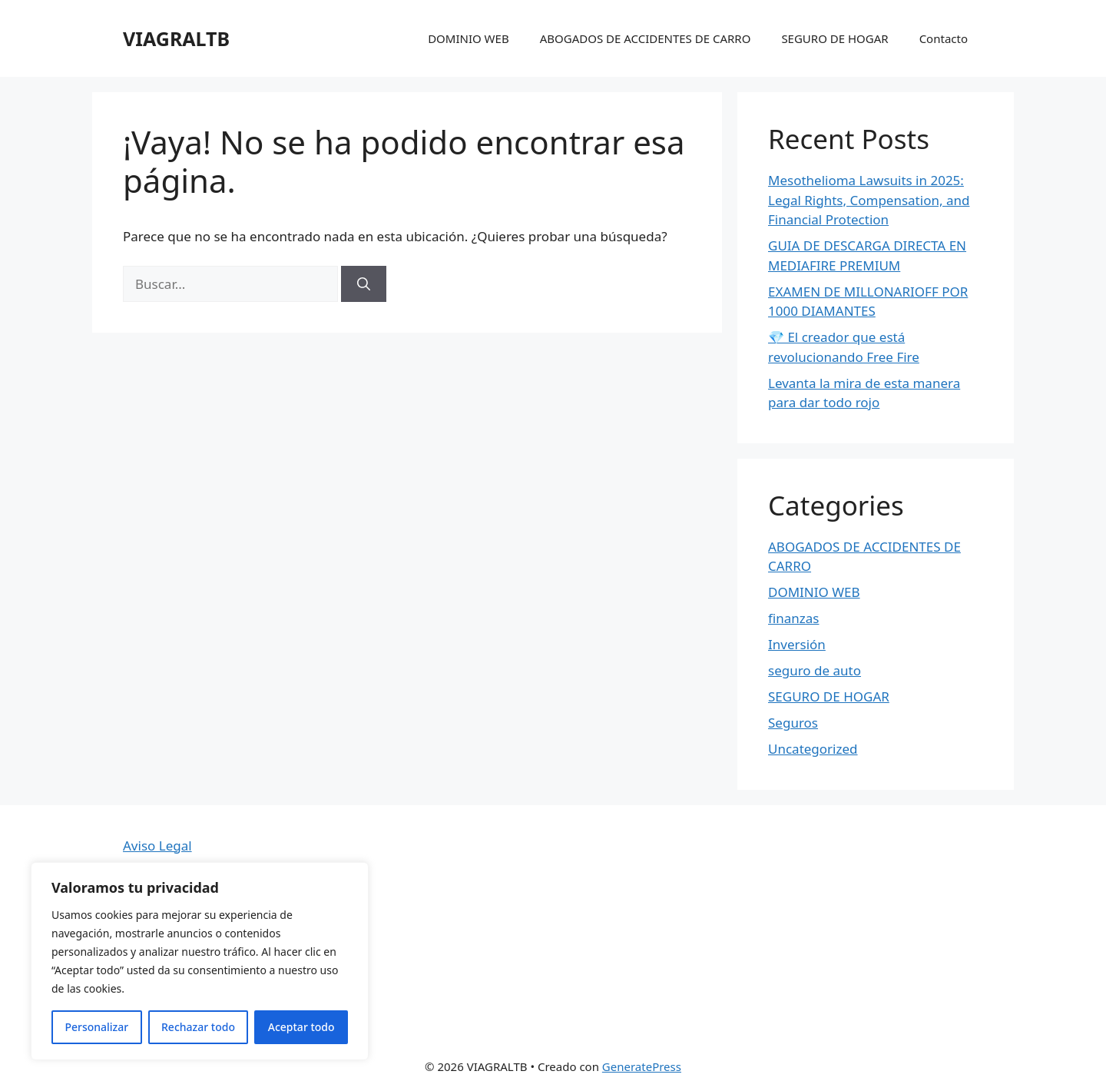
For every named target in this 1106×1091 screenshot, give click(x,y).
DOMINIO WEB (468, 38)
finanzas (793, 618)
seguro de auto (814, 670)
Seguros (793, 722)
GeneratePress (641, 1066)
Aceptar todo (301, 1027)
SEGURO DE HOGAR (834, 38)
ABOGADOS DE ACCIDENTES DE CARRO (645, 38)
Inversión (797, 644)
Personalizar (96, 1027)
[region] (200, 961)
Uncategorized (813, 749)
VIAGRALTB (176, 38)
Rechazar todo (198, 1027)
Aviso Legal (157, 845)
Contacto (943, 38)
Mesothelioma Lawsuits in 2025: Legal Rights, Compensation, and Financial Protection (868, 199)
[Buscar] (363, 284)
